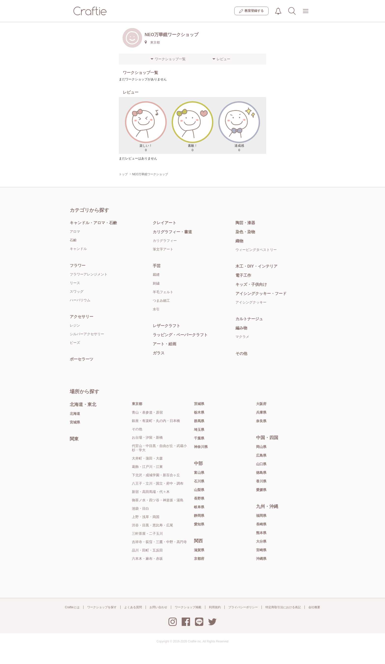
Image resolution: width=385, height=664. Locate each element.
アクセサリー (81, 317)
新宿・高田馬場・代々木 (151, 492)
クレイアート (164, 223)
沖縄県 (261, 559)
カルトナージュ (249, 319)
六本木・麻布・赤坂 (147, 559)
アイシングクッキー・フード (261, 293)
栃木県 (199, 412)
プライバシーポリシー (243, 607)
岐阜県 (199, 507)
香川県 (261, 481)
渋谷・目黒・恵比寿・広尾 (152, 525)
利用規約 (215, 607)
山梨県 (199, 490)
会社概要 (314, 607)
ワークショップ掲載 (188, 607)
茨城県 (199, 404)
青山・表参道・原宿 (147, 412)
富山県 (199, 473)
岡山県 (261, 447)
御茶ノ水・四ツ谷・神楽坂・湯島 (157, 500)
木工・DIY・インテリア (256, 266)
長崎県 (261, 524)
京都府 (199, 559)
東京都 (137, 404)
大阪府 (261, 404)
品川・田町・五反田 (147, 550)
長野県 (199, 498)
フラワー (77, 265)
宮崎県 (261, 550)
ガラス (159, 353)
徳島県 (261, 473)
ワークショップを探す (102, 607)
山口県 (261, 464)
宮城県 (75, 422)
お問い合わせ (158, 607)
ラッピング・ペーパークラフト (180, 335)
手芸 (157, 266)
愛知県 (199, 524)
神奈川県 (201, 447)
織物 (239, 241)
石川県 (199, 481)
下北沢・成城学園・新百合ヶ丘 (156, 475)
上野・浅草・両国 (145, 517)
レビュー (223, 59)
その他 (241, 353)
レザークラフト (166, 326)
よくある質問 (133, 607)
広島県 (261, 455)
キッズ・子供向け (251, 284)
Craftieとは (72, 607)
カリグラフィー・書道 (172, 232)
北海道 (75, 414)
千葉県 (199, 438)
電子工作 (243, 275)
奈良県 (261, 421)
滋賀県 (199, 550)
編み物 (241, 328)
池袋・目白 (140, 508)
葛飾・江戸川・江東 (147, 467)
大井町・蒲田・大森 (147, 458)
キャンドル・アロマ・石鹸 (93, 223)
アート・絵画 (164, 344)
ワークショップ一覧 (170, 59)
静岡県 (199, 516)
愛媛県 (261, 490)
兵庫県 (261, 412)
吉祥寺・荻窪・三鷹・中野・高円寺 (159, 542)
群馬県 (199, 421)
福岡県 (261, 516)
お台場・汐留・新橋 (147, 437)
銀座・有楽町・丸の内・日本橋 (156, 421)
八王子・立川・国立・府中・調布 (157, 483)
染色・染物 (245, 232)
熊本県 (261, 533)
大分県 (261, 541)
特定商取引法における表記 (283, 607)
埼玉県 (199, 430)
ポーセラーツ (81, 359)
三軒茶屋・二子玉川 (147, 533)
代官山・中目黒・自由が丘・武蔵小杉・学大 (159, 448)
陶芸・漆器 (245, 223)
